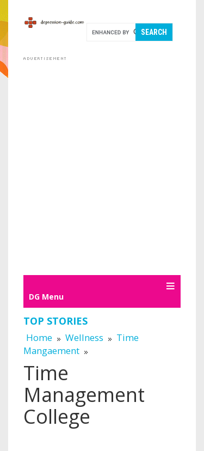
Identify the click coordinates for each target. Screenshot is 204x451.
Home (39, 337)
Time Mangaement (81, 344)
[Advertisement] (102, 165)
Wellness (84, 337)
